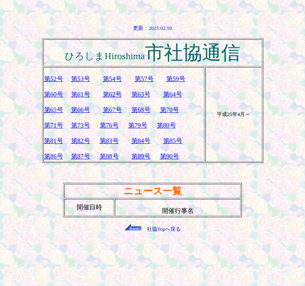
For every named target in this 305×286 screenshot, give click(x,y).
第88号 (109, 156)
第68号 (141, 109)
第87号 (80, 156)
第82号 (80, 140)
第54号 (112, 78)
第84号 (141, 140)
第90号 (169, 156)
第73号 (80, 125)
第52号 (53, 78)
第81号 (53, 140)
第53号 (80, 78)
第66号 (80, 109)
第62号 (112, 94)
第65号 (53, 109)
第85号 (172, 140)
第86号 (53, 156)
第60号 (53, 94)
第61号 (80, 94)
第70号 (169, 109)
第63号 (141, 94)
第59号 (175, 78)
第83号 (109, 140)
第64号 (172, 94)
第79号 (137, 125)
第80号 (166, 125)
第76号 (109, 125)
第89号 (141, 156)
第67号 (112, 109)
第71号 (53, 125)
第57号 (144, 78)
